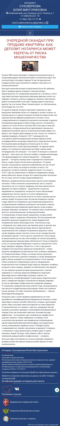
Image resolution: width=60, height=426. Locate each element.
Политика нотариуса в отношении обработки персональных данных (29, 372)
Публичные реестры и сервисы (19, 419)
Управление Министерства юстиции (21, 411)
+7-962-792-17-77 (30, 19)
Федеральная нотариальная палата (20, 402)
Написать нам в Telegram (30, 27)
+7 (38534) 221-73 (30, 16)
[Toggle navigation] (30, 33)
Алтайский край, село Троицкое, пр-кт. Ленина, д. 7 (30, 13)
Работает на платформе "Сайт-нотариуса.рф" (43, 425)
